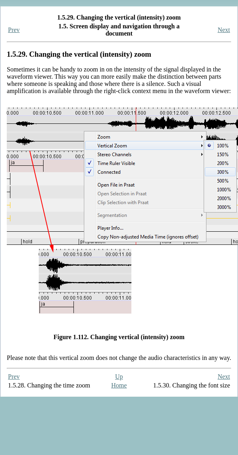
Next (224, 29)
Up (119, 376)
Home (119, 385)
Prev (14, 29)
